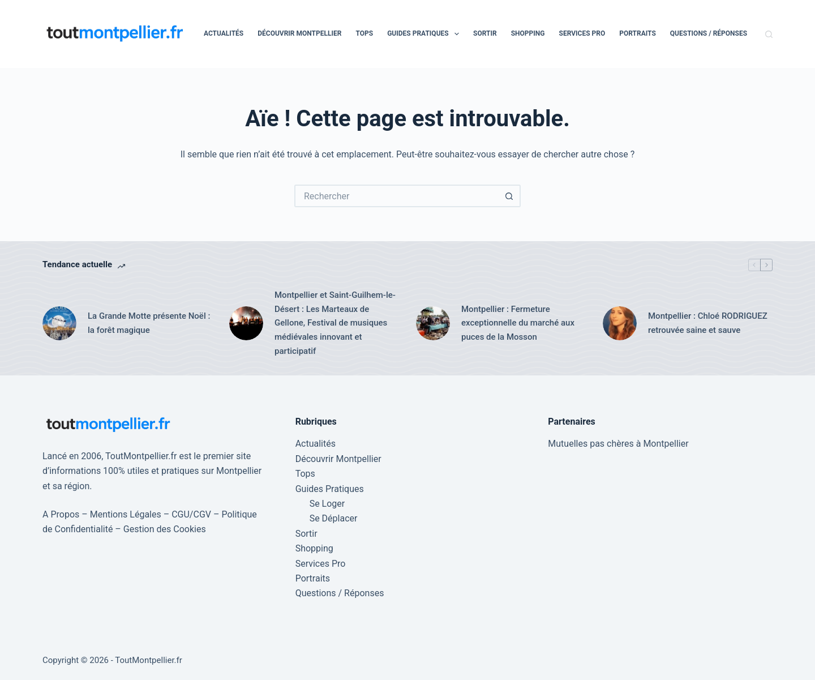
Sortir (485, 33)
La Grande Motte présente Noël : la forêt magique (149, 323)
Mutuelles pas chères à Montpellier (618, 443)
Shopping (528, 33)
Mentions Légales (125, 514)
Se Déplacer (334, 518)
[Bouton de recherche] (509, 196)
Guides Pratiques (425, 34)
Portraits (637, 33)
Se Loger (327, 503)
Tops (364, 33)
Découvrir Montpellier (299, 33)
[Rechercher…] (396, 196)
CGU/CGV (191, 514)
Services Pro (582, 33)
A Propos (60, 514)
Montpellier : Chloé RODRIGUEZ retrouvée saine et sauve (707, 323)
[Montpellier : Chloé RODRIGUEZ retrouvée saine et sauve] (620, 323)
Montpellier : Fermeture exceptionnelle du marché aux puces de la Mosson (517, 323)
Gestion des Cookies (164, 529)
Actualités (223, 33)
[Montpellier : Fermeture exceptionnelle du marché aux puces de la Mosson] (433, 323)
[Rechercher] (769, 34)
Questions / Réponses (708, 33)
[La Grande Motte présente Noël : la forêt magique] (59, 323)
